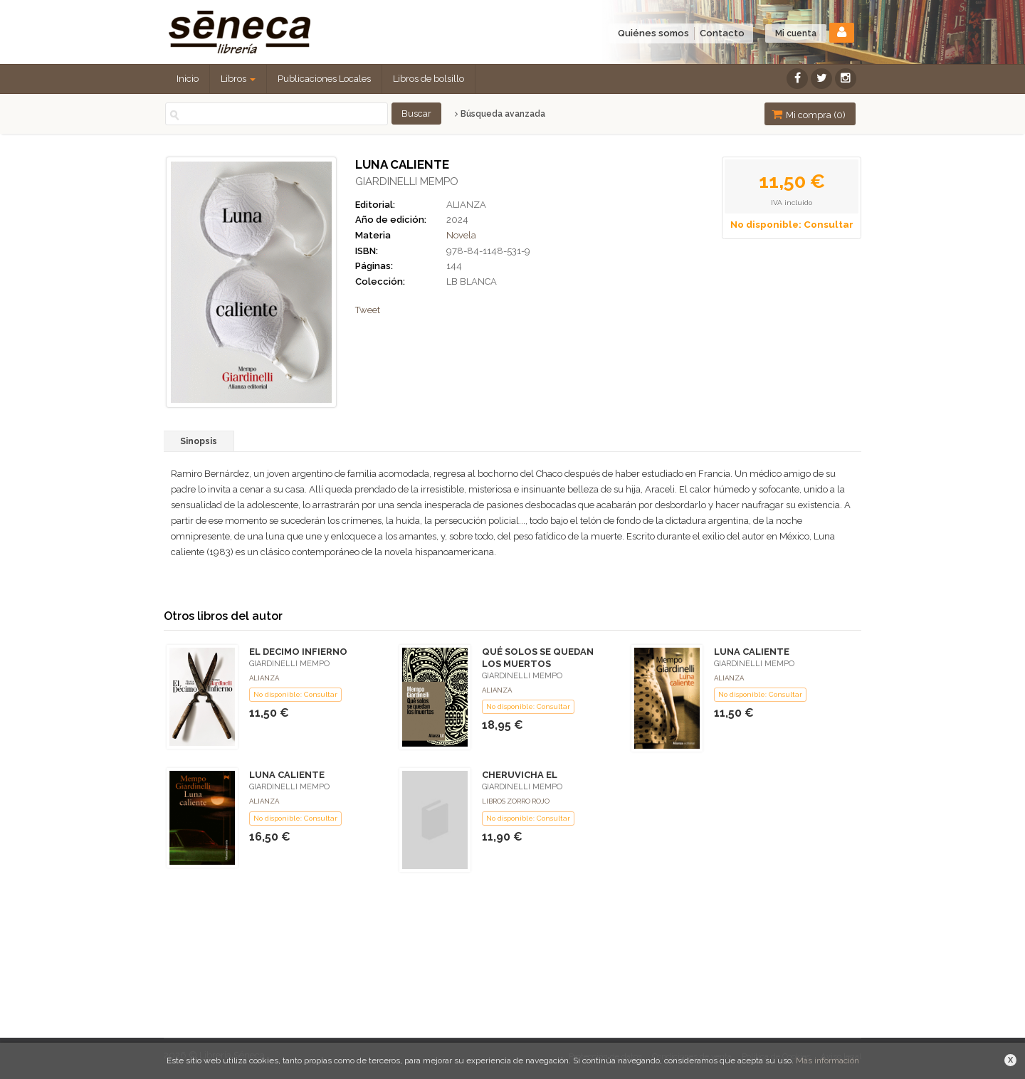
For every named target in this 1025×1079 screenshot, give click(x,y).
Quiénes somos (653, 33)
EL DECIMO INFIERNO (298, 651)
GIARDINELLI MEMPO (406, 181)
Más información (827, 1060)
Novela (461, 235)
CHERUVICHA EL (519, 774)
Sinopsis (198, 441)
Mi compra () (809, 114)
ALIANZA (466, 204)
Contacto (722, 33)
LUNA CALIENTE (751, 651)
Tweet (367, 310)
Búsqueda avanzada (500, 114)
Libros (238, 78)
